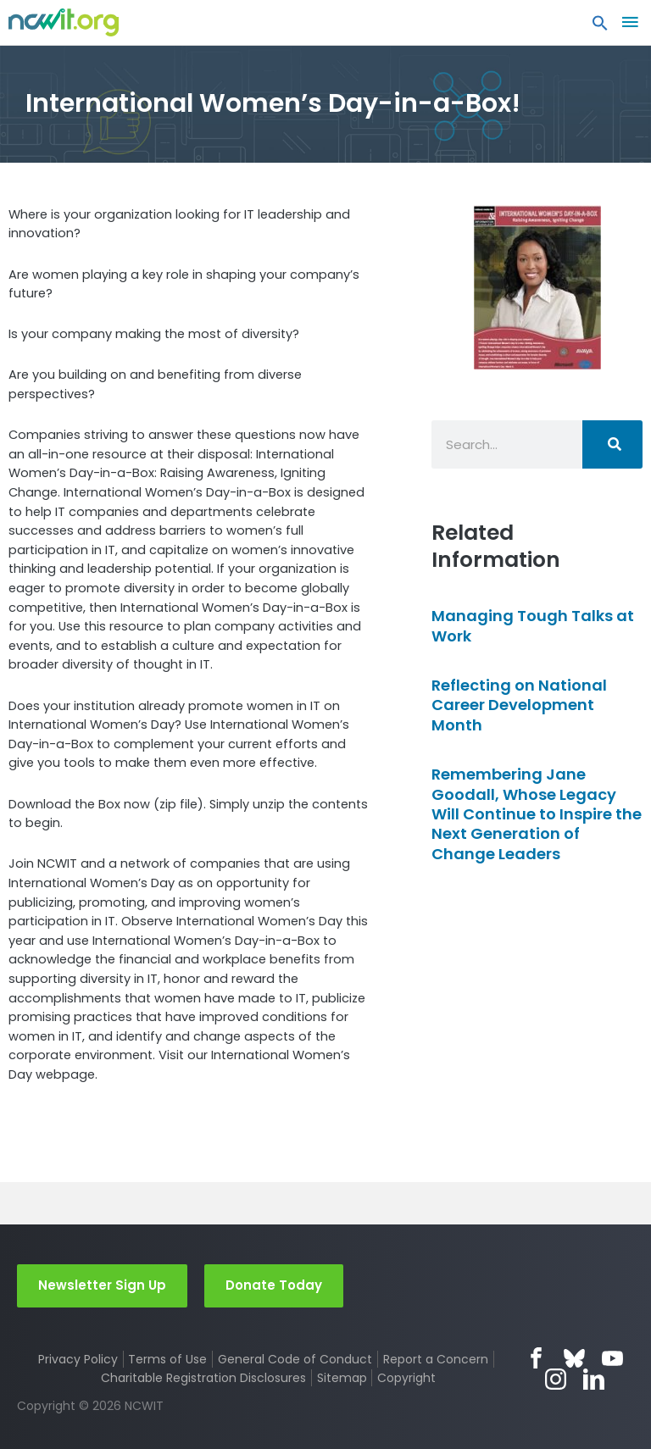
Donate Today (273, 1285)
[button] (600, 27)
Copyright (406, 1377)
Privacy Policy (78, 1359)
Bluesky (574, 1357)
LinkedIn (593, 1379)
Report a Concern (435, 1359)
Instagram (555, 1379)
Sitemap (342, 1377)
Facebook (536, 1357)
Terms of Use (167, 1359)
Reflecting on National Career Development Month (519, 705)
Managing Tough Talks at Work (532, 625)
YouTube (612, 1357)
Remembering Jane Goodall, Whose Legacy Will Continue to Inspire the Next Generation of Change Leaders (536, 813)
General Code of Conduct (295, 1359)
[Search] (612, 444)
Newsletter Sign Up (102, 1285)
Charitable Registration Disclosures (203, 1377)
